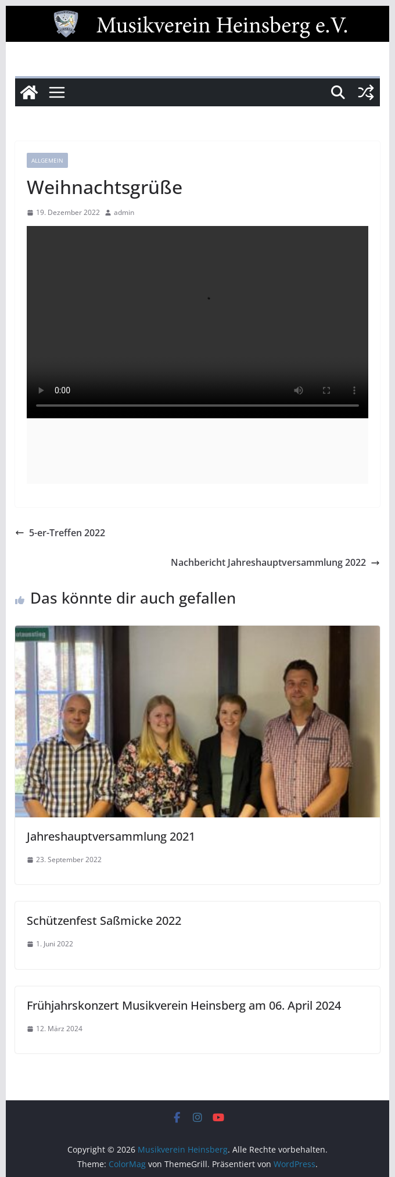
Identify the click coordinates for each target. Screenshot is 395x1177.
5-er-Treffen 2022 (60, 532)
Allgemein (47, 160)
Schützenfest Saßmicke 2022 (104, 920)
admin (124, 212)
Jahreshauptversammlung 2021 (111, 836)
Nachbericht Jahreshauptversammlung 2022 (275, 562)
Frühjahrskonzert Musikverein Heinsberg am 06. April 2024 (184, 1005)
